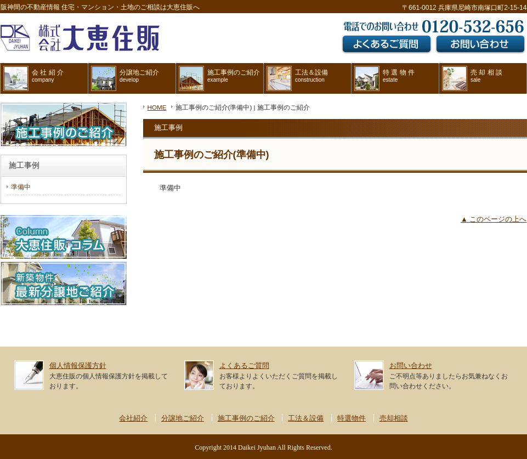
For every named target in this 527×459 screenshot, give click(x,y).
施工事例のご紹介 (219, 78)
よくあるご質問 (244, 365)
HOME (157, 107)
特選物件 (351, 418)
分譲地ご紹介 (125, 78)
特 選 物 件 (384, 78)
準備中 (21, 187)
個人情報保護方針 (77, 365)
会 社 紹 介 (33, 78)
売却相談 (393, 418)
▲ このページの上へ (493, 219)
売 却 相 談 (472, 78)
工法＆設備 (297, 78)
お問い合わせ (410, 365)
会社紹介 (133, 418)
